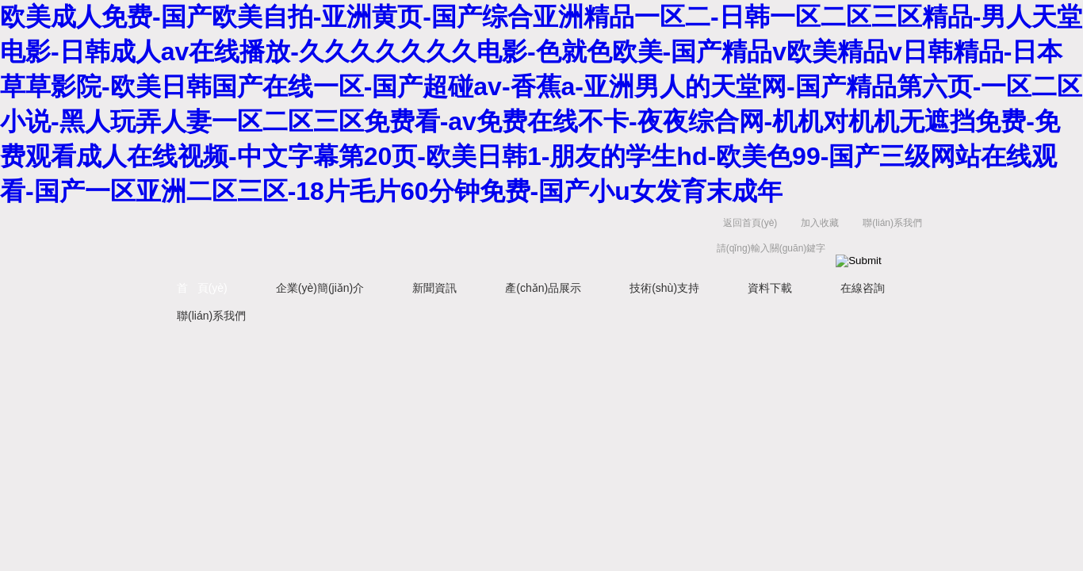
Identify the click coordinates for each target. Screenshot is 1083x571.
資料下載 (770, 288)
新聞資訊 (434, 288)
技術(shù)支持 (664, 288)
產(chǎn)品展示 (543, 288)
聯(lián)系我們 (892, 222)
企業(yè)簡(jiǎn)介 (320, 288)
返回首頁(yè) (750, 222)
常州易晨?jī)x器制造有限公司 (351, 239)
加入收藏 (820, 222)
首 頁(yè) (202, 288)
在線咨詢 (862, 288)
